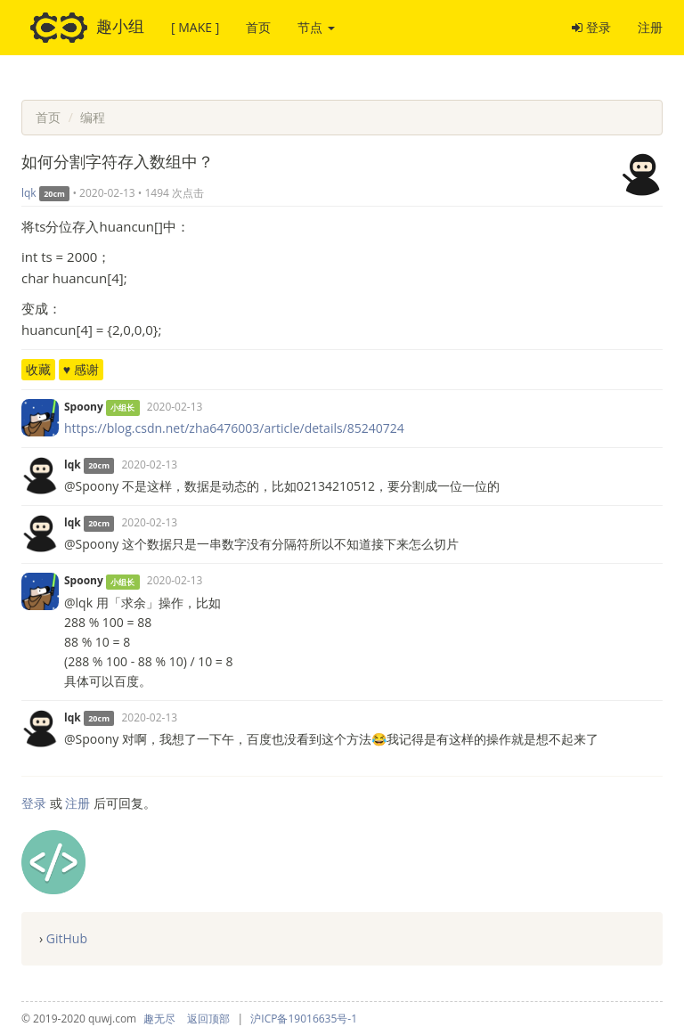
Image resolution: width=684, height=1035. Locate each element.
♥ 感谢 (81, 369)
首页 (258, 27)
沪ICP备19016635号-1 (303, 1018)
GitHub (66, 938)
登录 (591, 27)
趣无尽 (159, 1018)
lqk (29, 192)
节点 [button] (316, 27)
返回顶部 (208, 1018)
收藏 (38, 369)
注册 (650, 27)
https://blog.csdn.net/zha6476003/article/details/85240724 (234, 428)
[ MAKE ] (195, 27)
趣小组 (87, 27)
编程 (92, 117)
